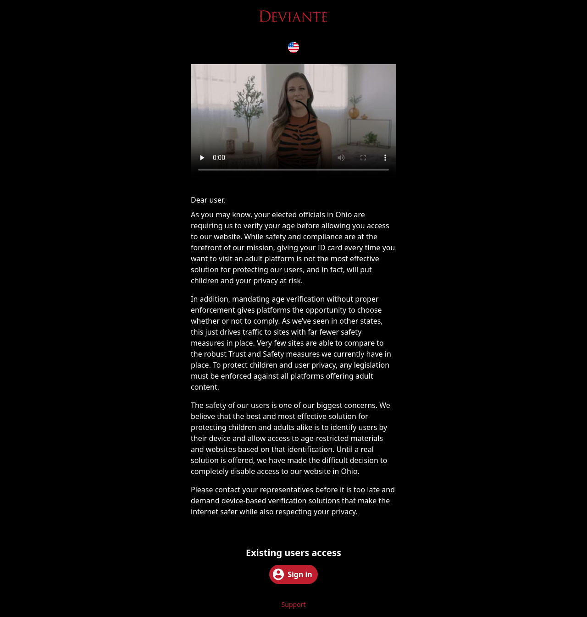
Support (294, 604)
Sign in (292, 574)
